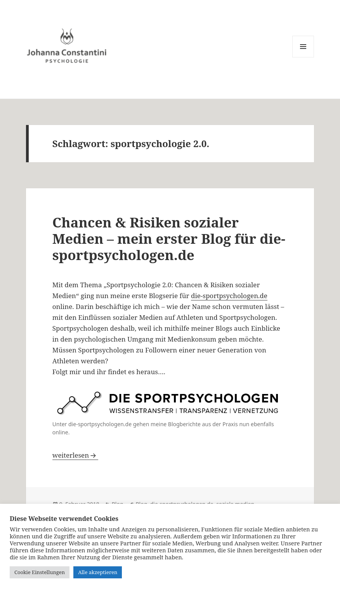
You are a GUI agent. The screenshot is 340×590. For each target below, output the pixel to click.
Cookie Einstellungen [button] (39, 572)
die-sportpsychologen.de (229, 295)
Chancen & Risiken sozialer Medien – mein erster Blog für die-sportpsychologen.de (168, 238)
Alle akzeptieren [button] (97, 572)
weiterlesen (75, 455)
